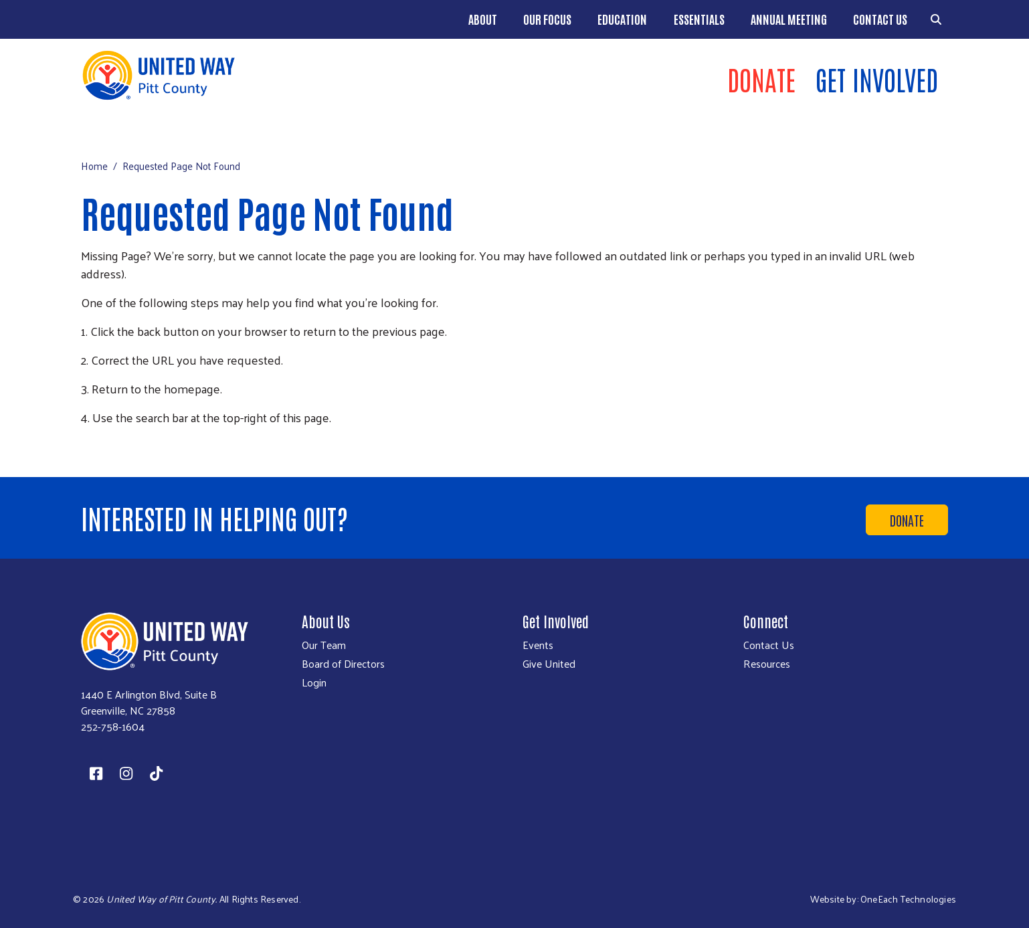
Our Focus (547, 19)
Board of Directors (343, 663)
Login (314, 682)
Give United (549, 663)
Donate (761, 79)
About (482, 19)
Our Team (324, 645)
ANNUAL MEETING (789, 19)
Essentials (699, 19)
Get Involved (877, 79)
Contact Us (880, 19)
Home (94, 166)
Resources (766, 663)
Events (538, 645)
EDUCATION (622, 19)
